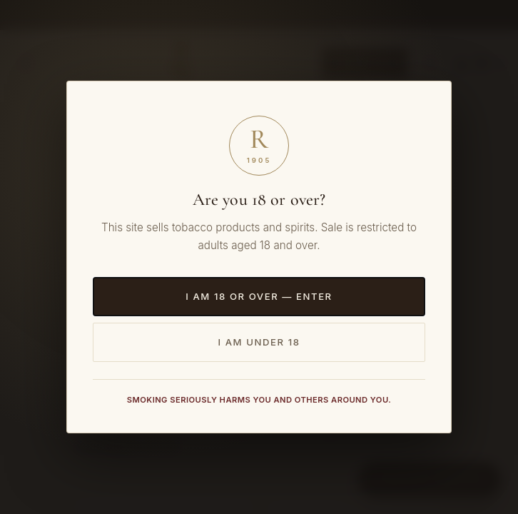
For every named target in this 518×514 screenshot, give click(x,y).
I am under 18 (259, 342)
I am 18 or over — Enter (259, 296)
